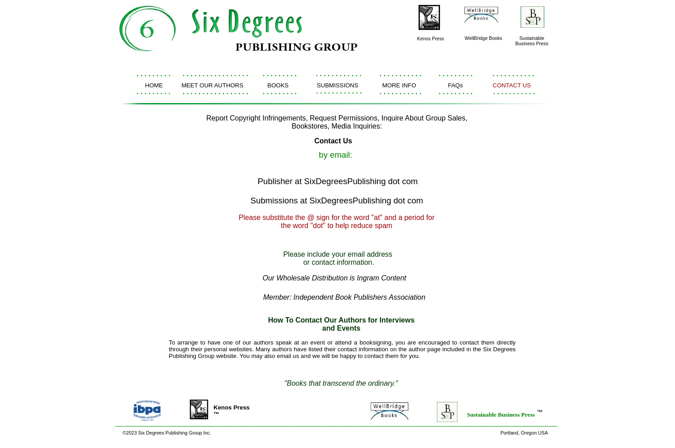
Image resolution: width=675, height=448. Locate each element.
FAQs (455, 85)
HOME (154, 85)
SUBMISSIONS (338, 85)
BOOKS (277, 85)
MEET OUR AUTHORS (212, 85)
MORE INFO (399, 85)
